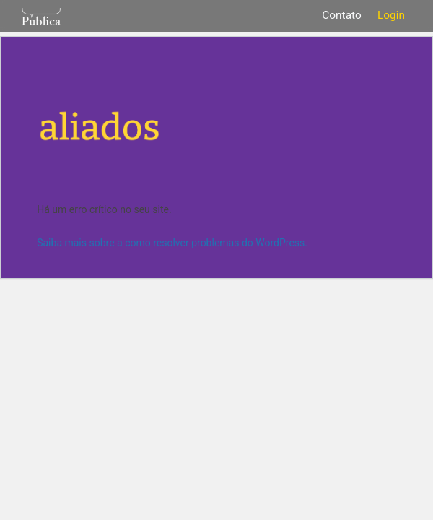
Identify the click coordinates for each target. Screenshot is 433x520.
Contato (341, 15)
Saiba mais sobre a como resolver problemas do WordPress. (172, 242)
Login (391, 15)
